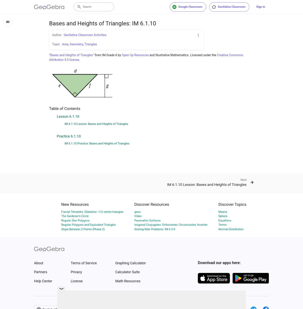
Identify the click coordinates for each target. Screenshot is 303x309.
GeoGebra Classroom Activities (85, 35)
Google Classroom (187, 7)
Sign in (260, 7)
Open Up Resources (135, 55)
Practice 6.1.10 (69, 136)
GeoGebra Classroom (228, 7)
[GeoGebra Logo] (49, 7)
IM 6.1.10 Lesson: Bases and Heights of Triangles (96, 124)
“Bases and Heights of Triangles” (71, 55)
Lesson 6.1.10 (68, 116)
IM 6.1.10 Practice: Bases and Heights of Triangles (97, 143)
